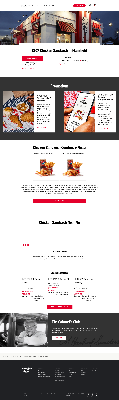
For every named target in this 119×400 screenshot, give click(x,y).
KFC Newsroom (58, 382)
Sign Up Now (103, 128)
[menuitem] (33, 6)
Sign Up (59, 338)
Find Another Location (59, 306)
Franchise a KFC (58, 378)
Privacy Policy (23, 393)
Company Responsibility (60, 376)
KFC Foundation (58, 374)
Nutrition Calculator (42, 374)
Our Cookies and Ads (39, 393)
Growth (70, 376)
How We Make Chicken (59, 372)
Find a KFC (94, 370)
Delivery (85, 61)
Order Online (32, 58)
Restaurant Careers (73, 370)
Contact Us (83, 372)
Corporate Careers (72, 372)
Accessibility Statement (25, 395)
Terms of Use (30, 393)
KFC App (83, 374)
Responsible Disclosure (59, 380)
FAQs (82, 370)
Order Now (41, 127)
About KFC (57, 370)
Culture (70, 374)
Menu (39, 370)
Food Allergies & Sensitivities (44, 376)
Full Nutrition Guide (42, 372)
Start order (79, 5)
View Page (26, 294)
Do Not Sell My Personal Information (52, 393)
